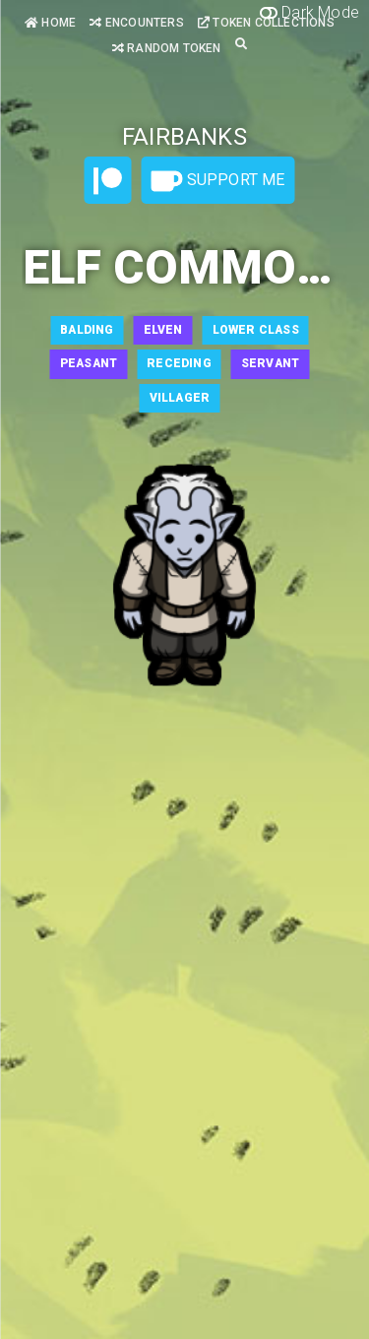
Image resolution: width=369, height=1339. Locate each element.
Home (50, 23)
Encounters (136, 23)
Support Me (217, 181)
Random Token (166, 48)
